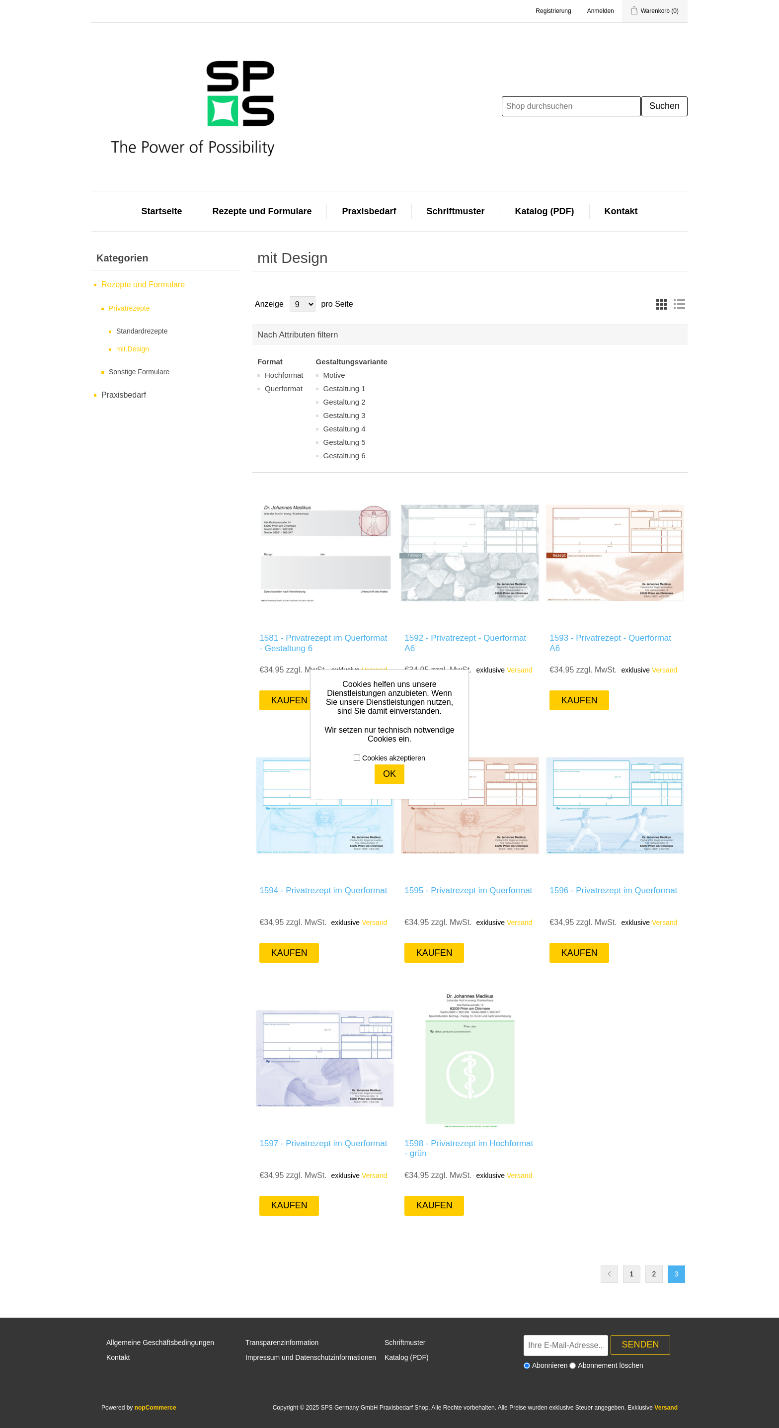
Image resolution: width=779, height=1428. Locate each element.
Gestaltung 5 (344, 442)
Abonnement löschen (610, 1365)
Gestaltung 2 (344, 402)
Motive (334, 375)
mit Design (132, 349)
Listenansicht (679, 304)
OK (389, 774)
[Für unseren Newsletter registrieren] (566, 1345)
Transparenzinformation (281, 1342)
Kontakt (621, 211)
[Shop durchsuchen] (571, 106)
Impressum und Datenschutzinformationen (310, 1357)
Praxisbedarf (369, 211)
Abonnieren (550, 1365)
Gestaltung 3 (344, 415)
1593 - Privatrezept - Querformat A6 (610, 643)
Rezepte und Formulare (262, 211)
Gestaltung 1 (344, 388)
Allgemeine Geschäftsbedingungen (160, 1342)
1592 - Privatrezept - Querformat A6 (465, 643)
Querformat (284, 388)
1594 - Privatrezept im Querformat (323, 890)
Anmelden (600, 10)
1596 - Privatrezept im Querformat (613, 890)
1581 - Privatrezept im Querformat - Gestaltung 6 (323, 643)
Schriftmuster (456, 211)
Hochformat (284, 375)
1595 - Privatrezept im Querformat (468, 890)
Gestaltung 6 (344, 455)
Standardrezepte (142, 331)
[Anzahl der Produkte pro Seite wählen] (302, 304)
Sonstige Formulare (139, 372)
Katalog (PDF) (544, 211)
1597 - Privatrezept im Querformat (323, 1143)
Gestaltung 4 (344, 428)
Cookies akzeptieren (393, 758)
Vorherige (609, 1274)
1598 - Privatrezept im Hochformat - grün (468, 1148)
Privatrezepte (129, 308)
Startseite (161, 211)
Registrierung (553, 10)
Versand (519, 670)
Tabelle (661, 304)
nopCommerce (155, 1407)
